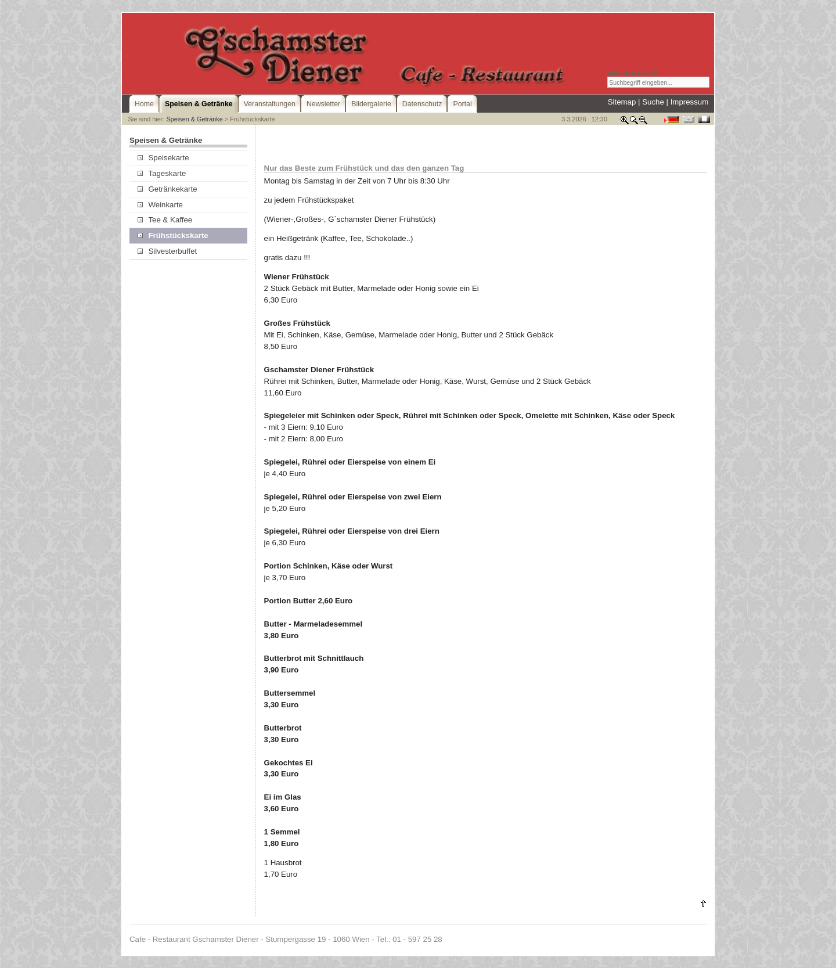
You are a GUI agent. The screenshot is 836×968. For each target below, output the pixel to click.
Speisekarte (163, 157)
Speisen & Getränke (194, 119)
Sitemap (622, 102)
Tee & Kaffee (165, 219)
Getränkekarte (167, 189)
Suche (653, 102)
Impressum (690, 102)
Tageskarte (162, 173)
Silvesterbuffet (167, 251)
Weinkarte (160, 204)
